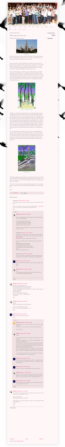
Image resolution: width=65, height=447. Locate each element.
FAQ (20, 29)
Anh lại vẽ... (41, 206)
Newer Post (12, 438)
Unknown (18, 322)
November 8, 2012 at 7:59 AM (21, 283)
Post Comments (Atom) (19, 441)
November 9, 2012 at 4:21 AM (25, 333)
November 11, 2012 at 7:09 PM (24, 380)
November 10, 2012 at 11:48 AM (25, 269)
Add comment (13, 407)
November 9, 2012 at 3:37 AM (26, 253)
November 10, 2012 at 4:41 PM (24, 366)
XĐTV (15, 26)
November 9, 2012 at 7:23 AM (24, 358)
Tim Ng (17, 214)
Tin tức (20, 26)
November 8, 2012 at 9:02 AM (21, 301)
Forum (15, 29)
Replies (15, 211)
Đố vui (46, 26)
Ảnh (51, 26)
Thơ (33, 26)
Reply (14, 209)
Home (10, 26)
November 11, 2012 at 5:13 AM (25, 372)
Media (10, 29)
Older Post (41, 438)
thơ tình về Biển (19, 237)
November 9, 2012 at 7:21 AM (24, 260)
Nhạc (38, 26)
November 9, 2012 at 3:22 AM (26, 232)
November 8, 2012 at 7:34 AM (23, 200)
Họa (42, 26)
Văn (29, 26)
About (24, 29)
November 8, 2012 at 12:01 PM (26, 322)
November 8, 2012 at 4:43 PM (24, 214)
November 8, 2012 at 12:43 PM (22, 391)
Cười (25, 26)
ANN (17, 260)
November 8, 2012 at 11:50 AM (21, 313)
